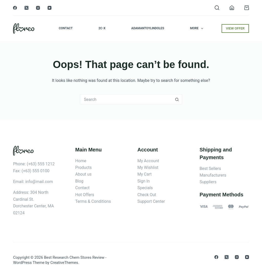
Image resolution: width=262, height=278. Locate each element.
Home (80, 160)
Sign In (143, 181)
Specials (145, 187)
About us (83, 174)
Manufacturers (213, 175)
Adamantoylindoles (147, 28)
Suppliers (208, 181)
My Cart (144, 174)
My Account (148, 160)
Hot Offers (84, 194)
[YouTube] (49, 8)
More (197, 28)
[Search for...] (126, 99)
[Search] (217, 7)
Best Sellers (210, 168)
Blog (79, 181)
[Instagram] (38, 8)
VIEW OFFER (235, 28)
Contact (66, 28)
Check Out (146, 194)
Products (83, 167)
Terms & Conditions (93, 201)
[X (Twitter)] (26, 8)
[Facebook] (15, 8)
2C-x (102, 28)
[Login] (232, 7)
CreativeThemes (64, 262)
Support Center (151, 201)
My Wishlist (147, 167)
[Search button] (177, 99)
